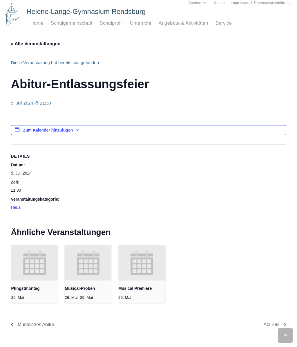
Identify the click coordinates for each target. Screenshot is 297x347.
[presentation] (34, 263)
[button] (285, 335)
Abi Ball (272, 324)
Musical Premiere (135, 288)
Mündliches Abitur (36, 324)
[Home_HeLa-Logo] (12, 14)
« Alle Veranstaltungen (36, 43)
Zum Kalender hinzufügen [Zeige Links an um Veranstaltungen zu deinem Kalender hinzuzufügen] (48, 130)
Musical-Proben (80, 288)
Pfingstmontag (25, 288)
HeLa (16, 207)
